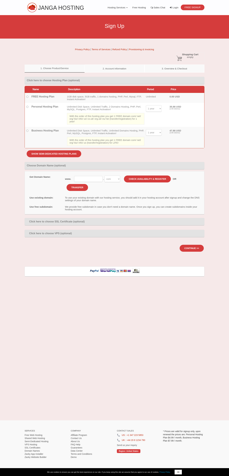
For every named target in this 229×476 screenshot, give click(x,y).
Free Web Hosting (33, 435)
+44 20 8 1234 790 (136, 440)
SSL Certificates (32, 447)
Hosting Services (118, 7)
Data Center (77, 451)
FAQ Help (75, 444)
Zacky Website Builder (36, 457)
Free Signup (193, 7)
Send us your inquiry (127, 445)
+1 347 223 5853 (135, 435)
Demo (74, 457)
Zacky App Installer (34, 454)
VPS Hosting (31, 444)
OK (178, 472)
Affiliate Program (79, 435)
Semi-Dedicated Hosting (36, 441)
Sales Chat (158, 7)
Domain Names (32, 451)
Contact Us (76, 438)
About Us (75, 441)
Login (174, 7)
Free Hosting (139, 7)
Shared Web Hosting (35, 438)
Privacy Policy (164, 472)
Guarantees (76, 447)
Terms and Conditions (81, 454)
